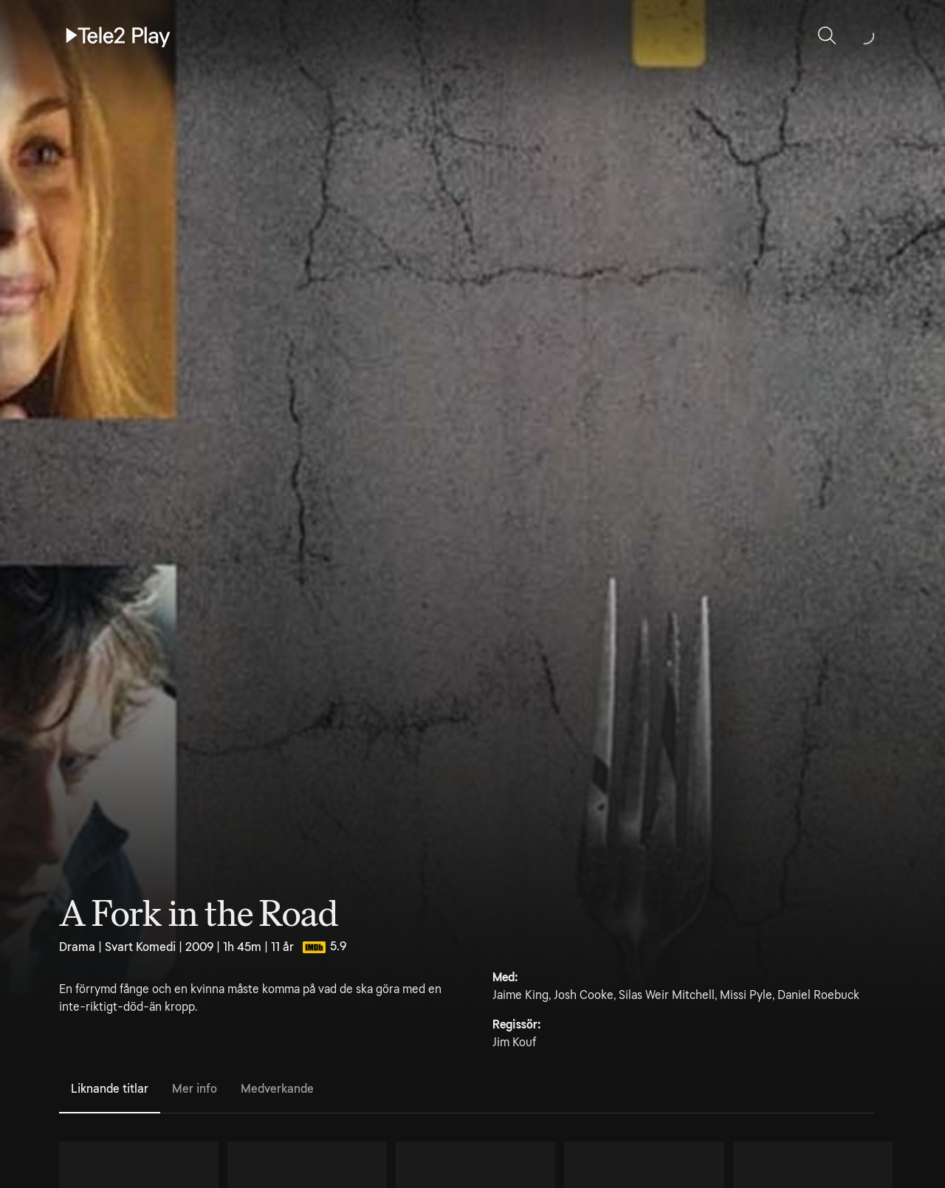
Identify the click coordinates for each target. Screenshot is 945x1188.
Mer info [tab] (194, 1089)
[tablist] (466, 1089)
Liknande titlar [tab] (109, 1089)
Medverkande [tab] (277, 1089)
